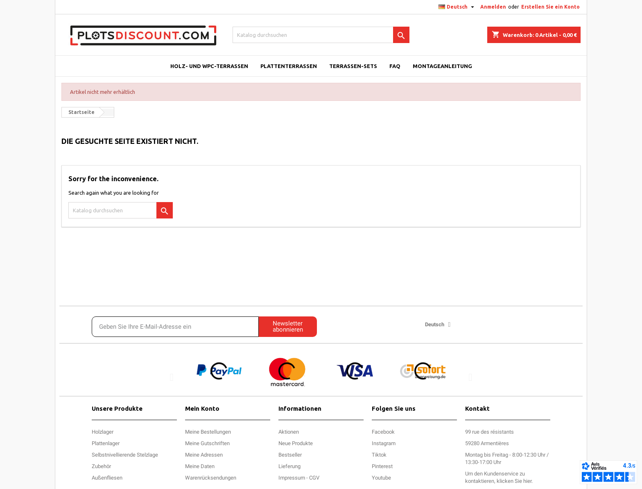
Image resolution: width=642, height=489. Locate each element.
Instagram (384, 443)
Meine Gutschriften (207, 443)
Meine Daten (200, 466)
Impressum (291, 478)
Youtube (381, 478)
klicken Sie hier (514, 481)
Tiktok (379, 455)
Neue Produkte (295, 443)
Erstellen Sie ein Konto (550, 6)
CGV (314, 478)
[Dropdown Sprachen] (457, 7)
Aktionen (288, 432)
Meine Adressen (204, 455)
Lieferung (289, 466)
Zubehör (101, 466)
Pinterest (382, 466)
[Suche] (321, 35)
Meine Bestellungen (208, 432)
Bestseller (290, 455)
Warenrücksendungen (210, 478)
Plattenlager (106, 443)
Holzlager (102, 432)
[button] (172, 377)
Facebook (383, 432)
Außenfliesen (107, 478)
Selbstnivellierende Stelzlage (125, 455)
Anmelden (493, 6)
